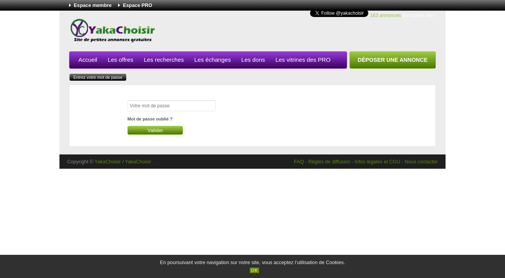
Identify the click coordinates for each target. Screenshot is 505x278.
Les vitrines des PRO (302, 59)
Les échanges (212, 59)
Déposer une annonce (393, 60)
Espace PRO (137, 5)
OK (254, 270)
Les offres (120, 59)
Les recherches (164, 59)
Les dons (253, 59)
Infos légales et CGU (377, 161)
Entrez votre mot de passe (97, 77)
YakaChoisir (108, 161)
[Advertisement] (295, 32)
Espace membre (93, 5)
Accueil (87, 59)
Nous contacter (421, 161)
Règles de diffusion (329, 161)
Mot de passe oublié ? (150, 119)
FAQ (299, 161)
